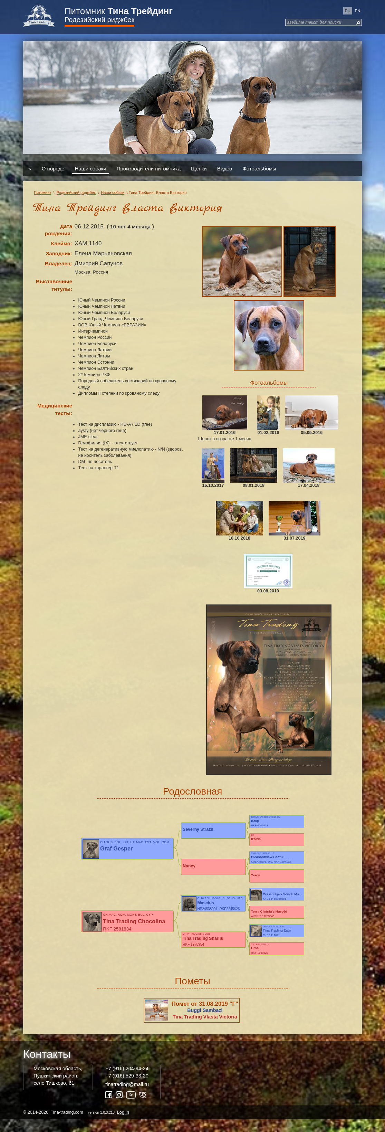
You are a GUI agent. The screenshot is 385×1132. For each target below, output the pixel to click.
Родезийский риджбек (99, 19)
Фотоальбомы (259, 168)
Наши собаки (90, 168)
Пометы (192, 993)
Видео (224, 168)
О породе (53, 168)
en (357, 11)
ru (347, 11)
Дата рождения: (58, 230)
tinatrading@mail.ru (127, 1097)
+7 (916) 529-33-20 (126, 1088)
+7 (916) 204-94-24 (126, 1081)
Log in (123, 1124)
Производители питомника (149, 168)
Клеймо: (62, 243)
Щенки (199, 168)
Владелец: (58, 263)
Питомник (119, 11)
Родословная (192, 791)
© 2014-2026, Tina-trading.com (76, 1124)
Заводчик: (59, 253)
